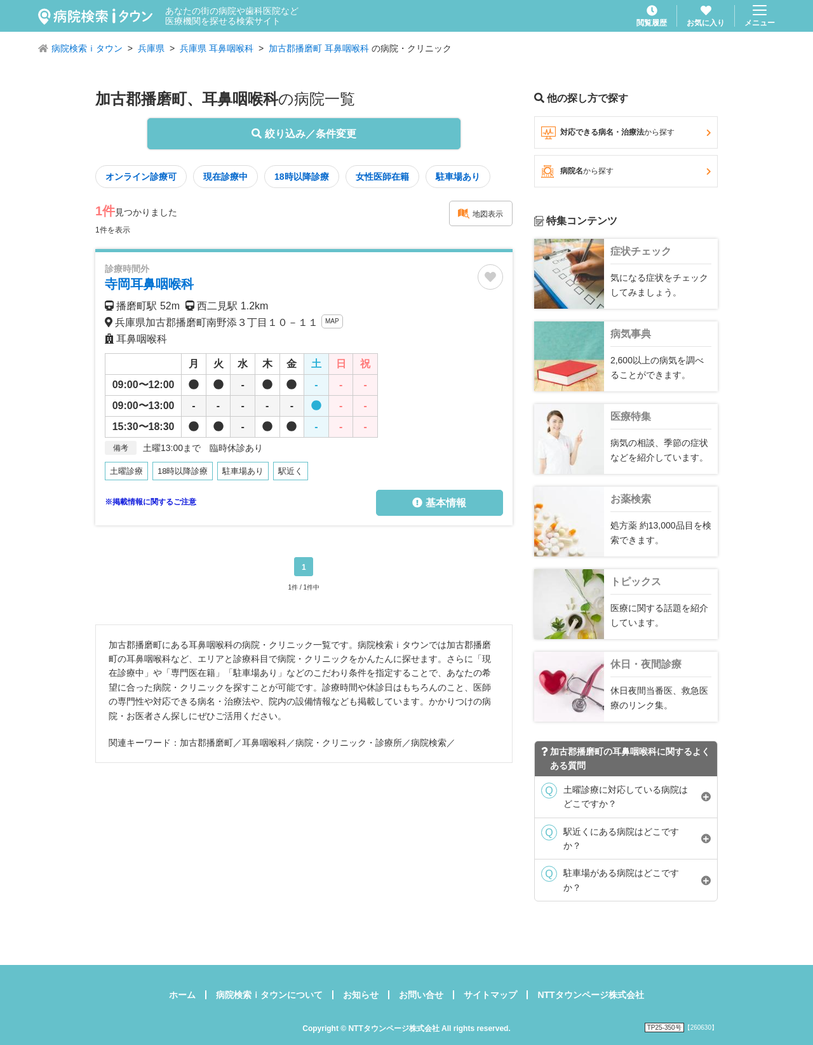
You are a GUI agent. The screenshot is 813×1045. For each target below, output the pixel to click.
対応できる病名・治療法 (626, 132)
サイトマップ (490, 995)
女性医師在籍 (382, 177)
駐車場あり (458, 177)
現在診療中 (225, 177)
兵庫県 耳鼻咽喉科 (216, 48)
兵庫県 (151, 48)
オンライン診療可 (141, 177)
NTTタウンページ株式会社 (590, 995)
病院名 (626, 171)
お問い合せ (421, 995)
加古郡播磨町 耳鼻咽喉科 (319, 48)
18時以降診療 (301, 177)
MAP (332, 321)
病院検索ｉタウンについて (269, 995)
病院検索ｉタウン (87, 48)
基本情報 (439, 502)
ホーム (182, 995)
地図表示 (480, 213)
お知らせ (361, 995)
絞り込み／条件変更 (304, 133)
